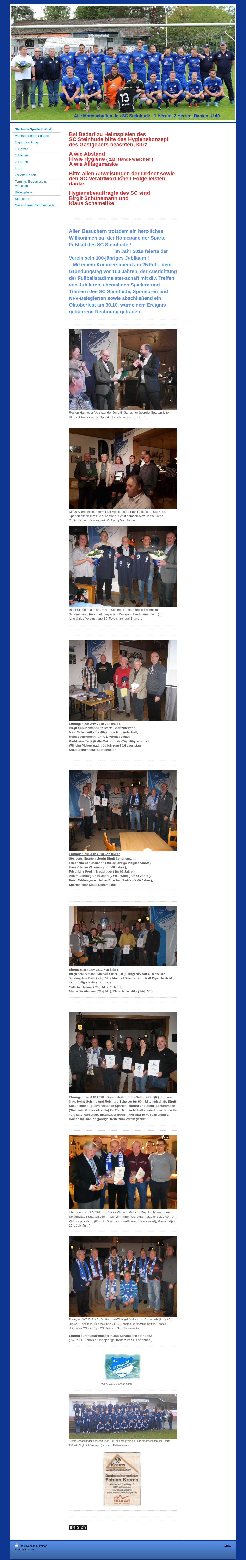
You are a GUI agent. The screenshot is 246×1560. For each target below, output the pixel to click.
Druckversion (25, 1545)
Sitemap (42, 1545)
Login (228, 1545)
